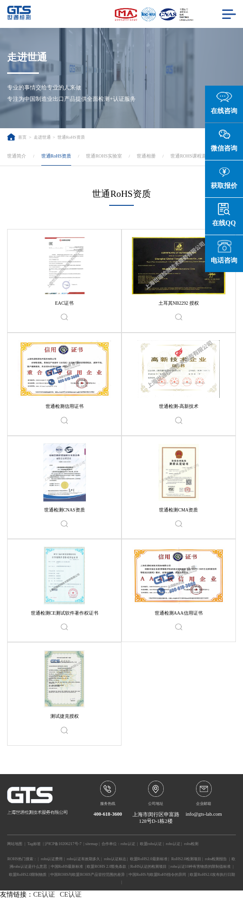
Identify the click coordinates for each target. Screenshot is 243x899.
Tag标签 (34, 843)
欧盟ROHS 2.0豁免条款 (106, 866)
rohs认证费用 (52, 858)
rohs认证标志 (115, 858)
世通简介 (16, 156)
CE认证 (44, 894)
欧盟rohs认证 (151, 843)
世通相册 (146, 156)
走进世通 (42, 137)
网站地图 (14, 843)
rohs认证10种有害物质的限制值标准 (200, 866)
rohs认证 (128, 843)
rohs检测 (191, 843)
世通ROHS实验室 (104, 156)
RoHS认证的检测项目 (148, 866)
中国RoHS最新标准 (67, 866)
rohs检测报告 (216, 858)
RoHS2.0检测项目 (186, 858)
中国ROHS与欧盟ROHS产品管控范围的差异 (87, 874)
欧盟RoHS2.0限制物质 (28, 874)
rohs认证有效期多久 (84, 858)
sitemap (91, 843)
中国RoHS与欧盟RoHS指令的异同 (157, 874)
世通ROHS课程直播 (190, 156)
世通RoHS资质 (71, 137)
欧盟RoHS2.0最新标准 (149, 858)
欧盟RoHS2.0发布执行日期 (212, 874)
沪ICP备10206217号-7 (63, 843)
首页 (17, 137)
